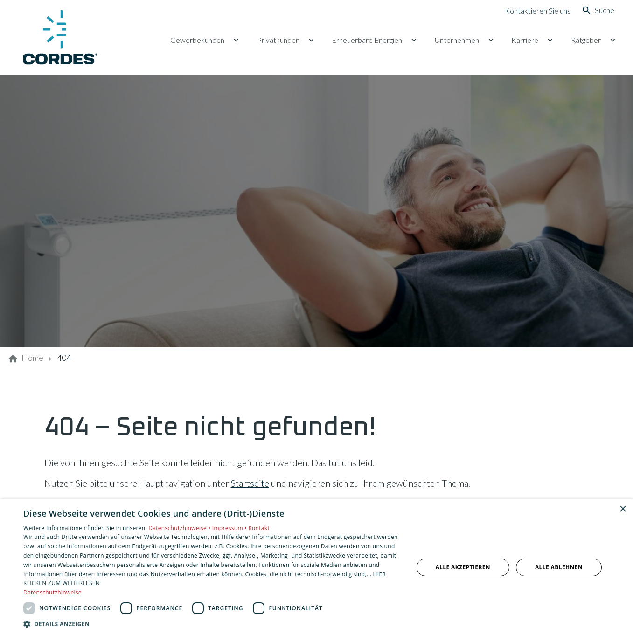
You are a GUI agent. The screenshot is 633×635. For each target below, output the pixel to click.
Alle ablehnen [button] (559, 567)
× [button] (622, 509)
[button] (212, 623)
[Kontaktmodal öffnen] (530, 10)
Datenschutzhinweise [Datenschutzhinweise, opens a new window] (52, 592)
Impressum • (230, 528)
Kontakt (259, 528)
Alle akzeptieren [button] (462, 567)
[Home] (32, 358)
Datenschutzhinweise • (180, 528)
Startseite (250, 483)
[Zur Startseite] (59, 37)
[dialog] (316, 567)
